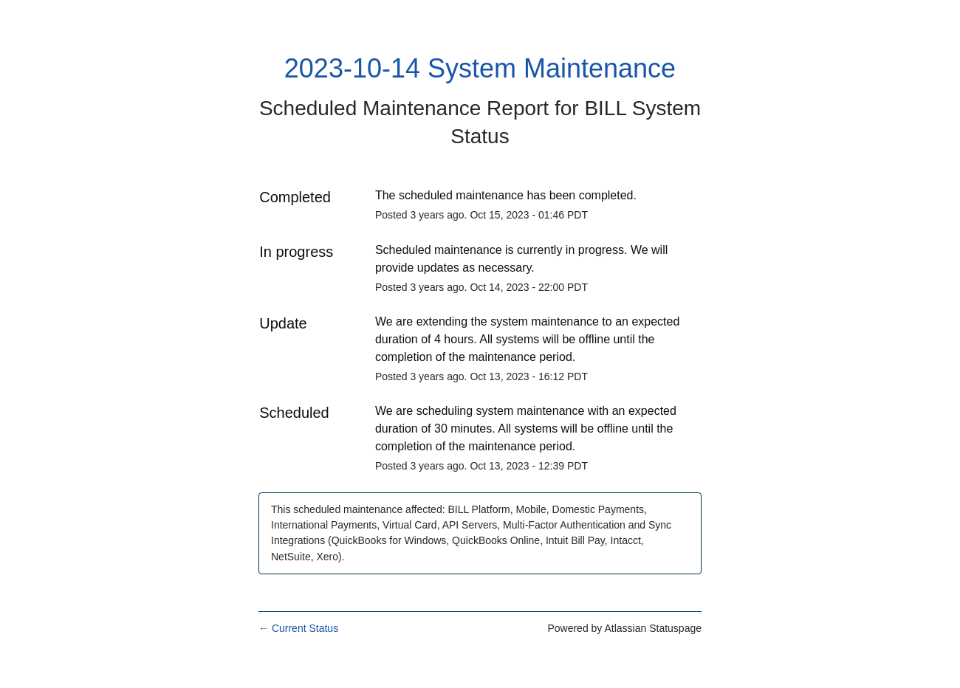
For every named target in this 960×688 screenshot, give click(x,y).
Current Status (298, 628)
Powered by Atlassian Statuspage (624, 628)
